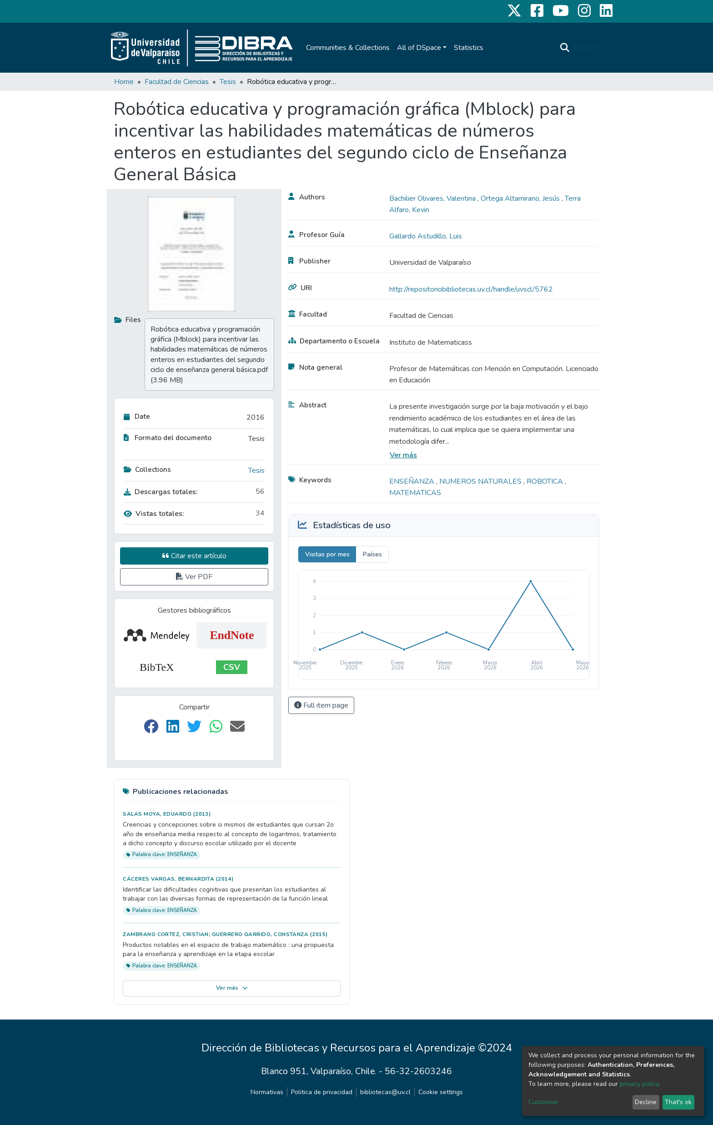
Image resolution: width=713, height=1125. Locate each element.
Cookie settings (440, 1092)
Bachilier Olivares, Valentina (433, 198)
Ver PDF (194, 577)
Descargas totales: (161, 492)
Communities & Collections (348, 48)
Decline (646, 1102)
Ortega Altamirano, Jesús (521, 198)
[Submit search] (565, 47)
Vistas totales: (154, 514)
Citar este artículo (194, 556)
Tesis (228, 82)
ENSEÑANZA (412, 481)
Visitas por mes (327, 554)
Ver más (403, 455)
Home (124, 82)
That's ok (678, 1102)
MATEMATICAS (415, 493)
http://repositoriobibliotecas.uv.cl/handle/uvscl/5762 (471, 289)
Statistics (468, 48)
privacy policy (639, 1084)
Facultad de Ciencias (177, 82)
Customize (543, 1102)
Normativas (267, 1092)
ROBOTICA (546, 481)
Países (372, 554)
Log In (583, 48)
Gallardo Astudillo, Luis (425, 236)
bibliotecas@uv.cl (385, 1092)
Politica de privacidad (321, 1092)
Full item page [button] (321, 705)
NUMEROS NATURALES (481, 481)
